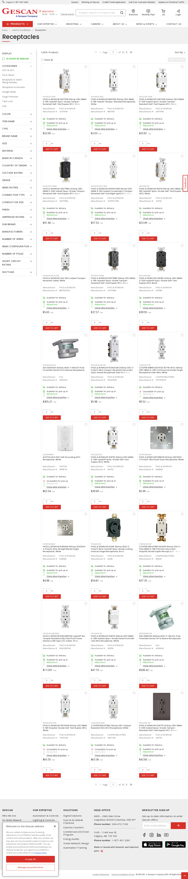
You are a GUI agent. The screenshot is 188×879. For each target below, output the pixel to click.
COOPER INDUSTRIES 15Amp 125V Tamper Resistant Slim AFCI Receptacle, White (111, 726)
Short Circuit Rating (11, 263)
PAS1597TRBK (97, 275)
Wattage (8, 272)
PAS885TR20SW (51, 275)
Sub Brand (9, 224)
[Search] (101, 12)
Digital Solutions (72, 815)
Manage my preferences (30, 867)
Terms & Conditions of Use (122, 874)
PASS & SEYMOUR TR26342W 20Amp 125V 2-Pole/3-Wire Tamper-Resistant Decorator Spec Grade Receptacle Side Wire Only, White (112, 371)
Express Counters (73, 827)
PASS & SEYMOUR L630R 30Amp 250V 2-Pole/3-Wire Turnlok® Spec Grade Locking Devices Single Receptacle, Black (112, 549)
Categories (9, 66)
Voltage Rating (12, 172)
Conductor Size (13, 202)
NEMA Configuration (15, 246)
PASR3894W (49, 544)
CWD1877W (145, 365)
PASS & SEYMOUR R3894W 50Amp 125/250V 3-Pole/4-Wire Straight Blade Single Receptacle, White (64, 549)
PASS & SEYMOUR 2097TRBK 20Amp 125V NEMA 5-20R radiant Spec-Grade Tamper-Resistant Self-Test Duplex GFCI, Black (64, 191)
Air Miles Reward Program (11, 821)
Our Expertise (42, 810)
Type (5, 128)
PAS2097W (96, 454)
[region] (30, 849)
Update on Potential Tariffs (171, 2)
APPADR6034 (145, 633)
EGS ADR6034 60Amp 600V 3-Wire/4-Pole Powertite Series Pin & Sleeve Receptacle (160, 637)
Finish (5, 209)
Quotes (74, 2)
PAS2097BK (145, 275)
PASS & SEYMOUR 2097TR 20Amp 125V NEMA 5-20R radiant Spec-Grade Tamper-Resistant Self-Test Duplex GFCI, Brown (160, 728)
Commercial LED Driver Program (76, 833)
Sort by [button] (179, 52)
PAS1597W (144, 186)
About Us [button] (118, 24)
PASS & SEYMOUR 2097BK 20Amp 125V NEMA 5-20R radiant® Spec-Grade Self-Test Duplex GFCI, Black (160, 280)
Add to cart (52, 149)
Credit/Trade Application (114, 2)
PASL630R (96, 544)
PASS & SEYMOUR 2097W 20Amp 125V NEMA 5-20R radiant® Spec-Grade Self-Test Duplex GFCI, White (112, 459)
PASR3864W (145, 454)
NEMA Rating (10, 187)
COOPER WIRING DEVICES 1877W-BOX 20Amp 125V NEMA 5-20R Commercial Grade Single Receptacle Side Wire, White (161, 370)
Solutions (70, 810)
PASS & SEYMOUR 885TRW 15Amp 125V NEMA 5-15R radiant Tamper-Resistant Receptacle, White (113, 101)
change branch (67, 14)
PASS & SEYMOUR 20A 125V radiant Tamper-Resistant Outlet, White (64, 279)
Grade (6, 180)
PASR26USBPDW (51, 633)
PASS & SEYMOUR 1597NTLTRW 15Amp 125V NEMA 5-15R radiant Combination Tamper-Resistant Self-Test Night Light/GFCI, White (112, 191)
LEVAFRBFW (48, 454)
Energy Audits (71, 839)
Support (10, 2)
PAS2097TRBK (50, 186)
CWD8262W (145, 544)
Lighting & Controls (44, 820)
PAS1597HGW (49, 723)
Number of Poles (13, 253)
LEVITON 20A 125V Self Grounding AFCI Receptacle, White (61, 458)
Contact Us (173, 24)
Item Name (8, 121)
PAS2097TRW (145, 96)
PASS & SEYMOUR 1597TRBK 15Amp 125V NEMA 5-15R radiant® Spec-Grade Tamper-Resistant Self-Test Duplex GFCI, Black (113, 280)
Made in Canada (12, 158)
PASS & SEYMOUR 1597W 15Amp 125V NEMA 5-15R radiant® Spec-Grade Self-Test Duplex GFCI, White (161, 191)
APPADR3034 (49, 365)
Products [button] (18, 24)
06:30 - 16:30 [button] (48, 14)
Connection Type (13, 194)
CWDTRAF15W (98, 723)
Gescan (7, 810)
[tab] (17, 53)
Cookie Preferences (101, 874)
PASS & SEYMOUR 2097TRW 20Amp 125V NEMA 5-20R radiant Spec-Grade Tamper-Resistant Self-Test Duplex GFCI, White (161, 101)
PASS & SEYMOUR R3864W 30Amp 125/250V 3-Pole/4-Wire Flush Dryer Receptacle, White (161, 458)
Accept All (30, 859)
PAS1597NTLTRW (99, 186)
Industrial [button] (72, 24)
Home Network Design (76, 843)
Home (5, 30)
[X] (55, 826)
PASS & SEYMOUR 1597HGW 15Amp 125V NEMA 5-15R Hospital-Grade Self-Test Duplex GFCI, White (65, 728)
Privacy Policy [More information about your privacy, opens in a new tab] (40, 852)
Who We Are (9, 815)
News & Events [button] (145, 24)
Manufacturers (12, 231)
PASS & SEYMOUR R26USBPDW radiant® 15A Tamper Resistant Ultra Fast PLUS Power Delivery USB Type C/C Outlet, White (64, 638)
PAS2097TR (145, 723)
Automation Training (75, 847)
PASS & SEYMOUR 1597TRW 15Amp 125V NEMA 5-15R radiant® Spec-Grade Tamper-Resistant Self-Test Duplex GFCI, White (65, 101)
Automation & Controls (46, 815)
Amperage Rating (13, 217)
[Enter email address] (156, 825)
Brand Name (10, 136)
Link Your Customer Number (142, 2)
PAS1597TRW (49, 96)
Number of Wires (13, 239)
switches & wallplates (21, 30)
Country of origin (14, 165)
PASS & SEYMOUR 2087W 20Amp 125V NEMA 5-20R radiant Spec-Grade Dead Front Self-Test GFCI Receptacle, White (113, 638)
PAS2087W (96, 633)
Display (7, 53)
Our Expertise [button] (45, 24)
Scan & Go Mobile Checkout (73, 821)
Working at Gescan (90, 2)
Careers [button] (96, 24)
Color (6, 114)
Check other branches (57, 129)
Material (7, 150)
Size (4, 143)
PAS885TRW (97, 96)
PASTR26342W (98, 365)
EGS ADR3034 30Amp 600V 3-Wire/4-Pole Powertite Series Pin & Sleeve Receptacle (63, 368)
